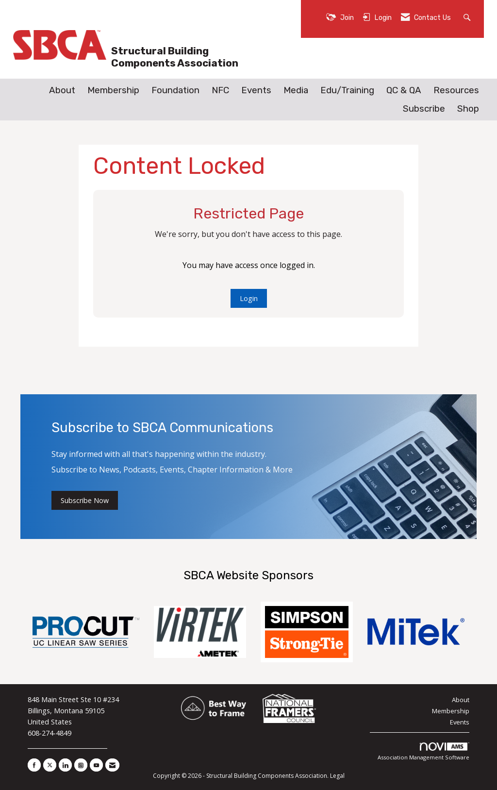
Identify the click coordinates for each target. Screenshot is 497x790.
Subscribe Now (85, 500)
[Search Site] (468, 17)
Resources (456, 90)
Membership (113, 90)
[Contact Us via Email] (112, 765)
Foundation (175, 90)
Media (295, 90)
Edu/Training (347, 90)
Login (249, 298)
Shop (468, 108)
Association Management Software (423, 751)
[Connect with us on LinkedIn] (65, 765)
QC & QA (403, 90)
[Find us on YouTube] (96, 765)
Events (256, 90)
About (62, 90)
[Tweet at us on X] (49, 765)
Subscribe (424, 108)
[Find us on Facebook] (34, 765)
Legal (337, 776)
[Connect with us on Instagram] (80, 765)
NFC (220, 90)
